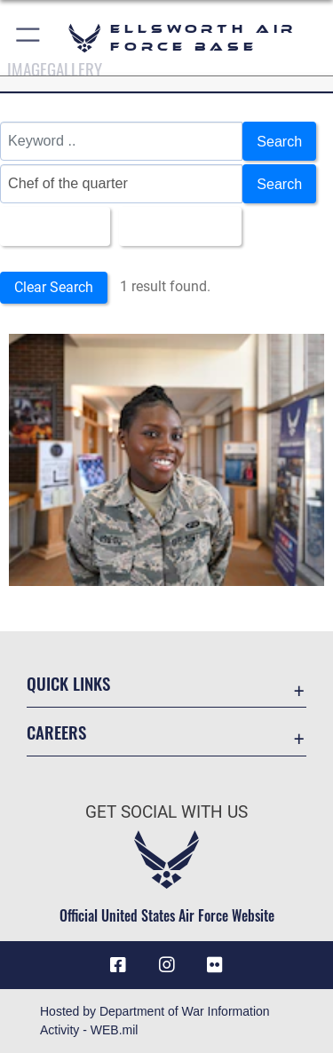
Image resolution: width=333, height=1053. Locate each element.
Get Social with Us (166, 812)
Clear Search (53, 287)
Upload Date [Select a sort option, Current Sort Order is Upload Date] (175, 226)
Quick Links (68, 683)
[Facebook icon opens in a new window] (118, 965)
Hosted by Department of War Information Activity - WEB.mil (155, 1020)
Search (279, 141)
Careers (56, 732)
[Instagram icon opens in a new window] (167, 965)
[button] (29, 37)
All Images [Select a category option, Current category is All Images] (49, 226)
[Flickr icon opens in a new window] (215, 965)
